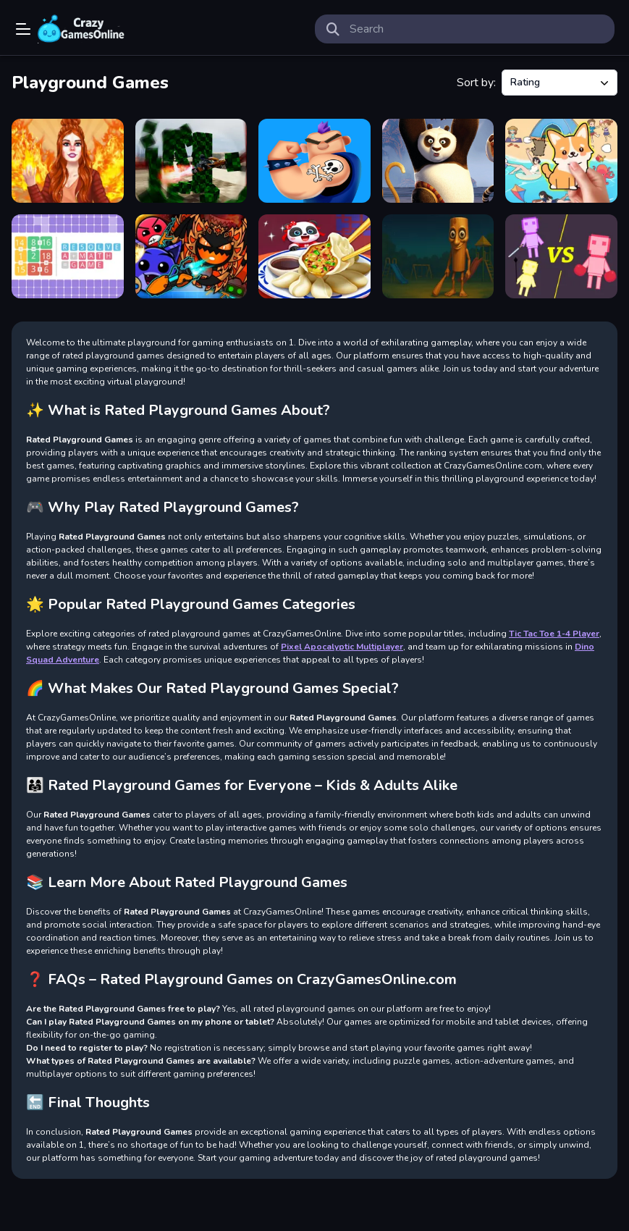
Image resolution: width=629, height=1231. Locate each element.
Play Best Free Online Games (81, 29)
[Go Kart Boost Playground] (191, 161)
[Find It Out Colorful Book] (561, 161)
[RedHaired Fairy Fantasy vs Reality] (68, 161)
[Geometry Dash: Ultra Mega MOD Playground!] (191, 256)
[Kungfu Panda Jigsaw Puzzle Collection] (438, 161)
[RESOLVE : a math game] (68, 256)
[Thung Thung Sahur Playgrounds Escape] (438, 256)
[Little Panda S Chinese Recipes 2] (314, 256)
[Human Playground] (561, 256)
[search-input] (477, 29)
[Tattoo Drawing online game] (314, 161)
